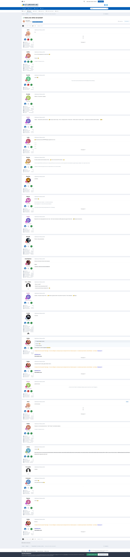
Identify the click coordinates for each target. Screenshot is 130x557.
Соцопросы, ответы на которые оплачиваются (42, 266)
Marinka (28, 157)
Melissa (28, 196)
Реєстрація (101, 1)
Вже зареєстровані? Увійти (92, 1)
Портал (24, 11)
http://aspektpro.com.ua (38, 356)
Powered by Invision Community (99, 551)
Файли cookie (46, 551)
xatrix (29, 20)
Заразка (28, 498)
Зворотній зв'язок (40, 551)
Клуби (57, 11)
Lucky (28, 137)
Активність (30, 8)
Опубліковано (40, 75)
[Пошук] (96, 8)
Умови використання (42, 554)
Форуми (29, 11)
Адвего (36, 264)
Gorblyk (28, 313)
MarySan (28, 176)
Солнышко (28, 478)
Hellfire (28, 52)
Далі (33, 539)
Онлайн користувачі (50, 11)
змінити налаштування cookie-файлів (34, 555)
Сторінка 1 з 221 (40, 539)
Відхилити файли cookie (103, 554)
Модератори (42, 11)
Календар (36, 8)
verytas (28, 446)
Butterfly (28, 236)
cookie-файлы (65, 554)
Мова (23, 551)
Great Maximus (28, 258)
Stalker (28, 338)
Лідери (42, 8)
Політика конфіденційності (31, 551)
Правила (35, 11)
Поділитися (120, 21)
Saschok (28, 75)
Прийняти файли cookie (92, 554)
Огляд (25, 9)
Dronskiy (28, 94)
